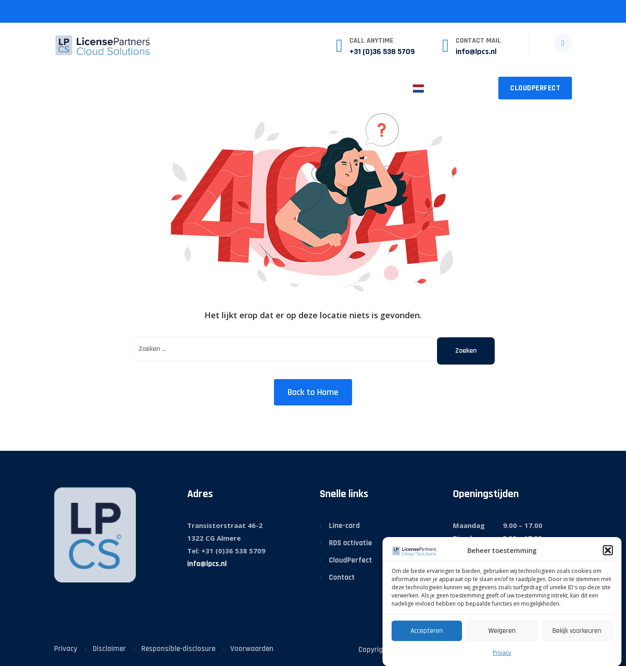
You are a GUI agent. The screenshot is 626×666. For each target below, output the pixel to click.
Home (64, 88)
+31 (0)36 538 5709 (382, 51)
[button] (607, 550)
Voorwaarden (251, 649)
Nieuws (272, 88)
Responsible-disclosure (178, 649)
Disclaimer (109, 649)
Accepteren (427, 631)
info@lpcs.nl (476, 51)
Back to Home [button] (313, 392)
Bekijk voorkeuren (576, 631)
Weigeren (502, 631)
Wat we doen (117, 88)
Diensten (177, 88)
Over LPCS (324, 88)
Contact (378, 88)
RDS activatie (350, 543)
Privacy (502, 652)
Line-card (344, 526)
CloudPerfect (535, 88)
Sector (227, 88)
